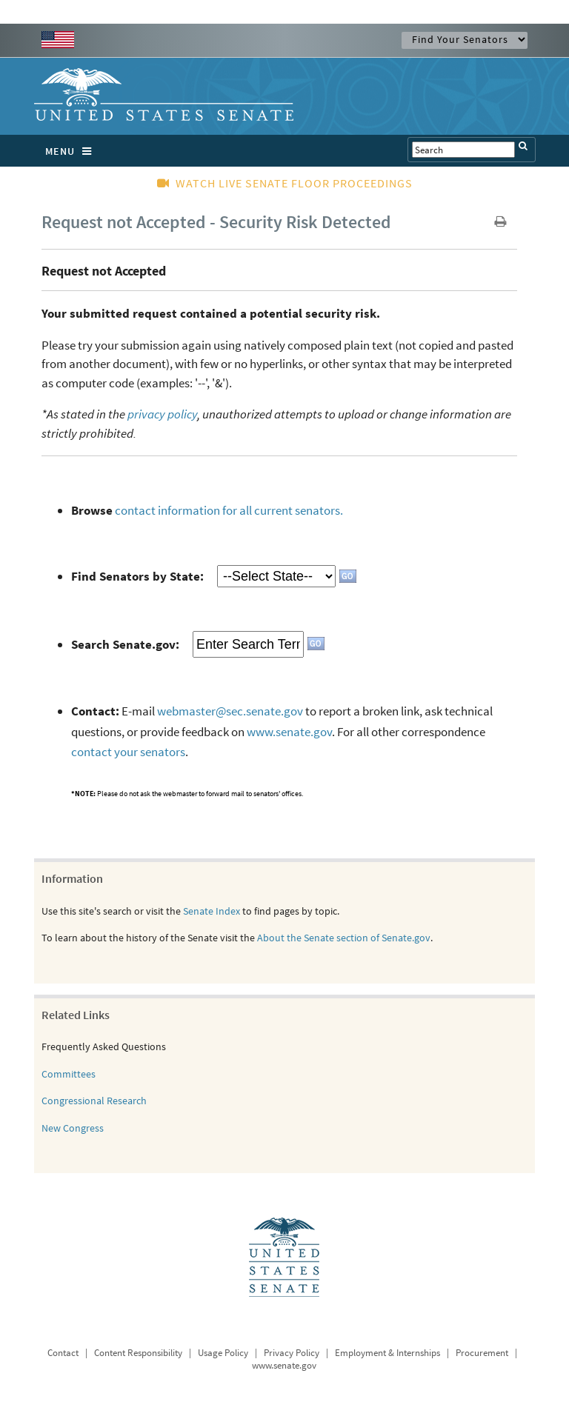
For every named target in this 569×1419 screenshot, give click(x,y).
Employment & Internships (387, 1352)
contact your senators (128, 752)
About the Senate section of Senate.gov (343, 937)
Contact (63, 1352)
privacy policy (162, 414)
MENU (72, 151)
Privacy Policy (291, 1352)
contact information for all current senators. (229, 510)
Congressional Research (94, 1100)
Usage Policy (223, 1352)
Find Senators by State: (137, 576)
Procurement (482, 1352)
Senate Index (211, 911)
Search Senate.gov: (125, 644)
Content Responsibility (138, 1352)
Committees (68, 1074)
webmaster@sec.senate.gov (230, 711)
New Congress (72, 1128)
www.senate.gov (289, 732)
